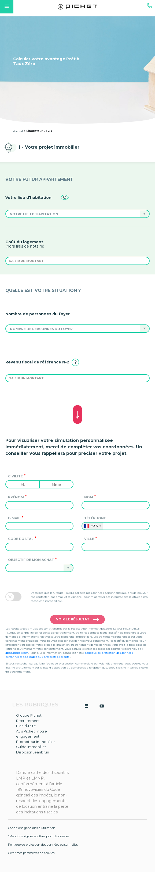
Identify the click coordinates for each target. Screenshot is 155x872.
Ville (89, 539)
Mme (56, 484)
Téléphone (95, 518)
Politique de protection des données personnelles (43, 844)
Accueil (18, 131)
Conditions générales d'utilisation (31, 828)
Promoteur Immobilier (35, 741)
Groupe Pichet (29, 715)
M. (23, 484)
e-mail (14, 518)
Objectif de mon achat (31, 560)
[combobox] (92, 526)
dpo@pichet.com (16, 653)
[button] (72, 214)
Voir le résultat (77, 620)
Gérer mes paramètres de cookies (31, 853)
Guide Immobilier (31, 747)
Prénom (16, 497)
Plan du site (26, 726)
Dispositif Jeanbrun (32, 752)
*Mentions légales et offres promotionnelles (38, 836)
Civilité (15, 476)
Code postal (21, 539)
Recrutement (28, 721)
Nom (88, 497)
